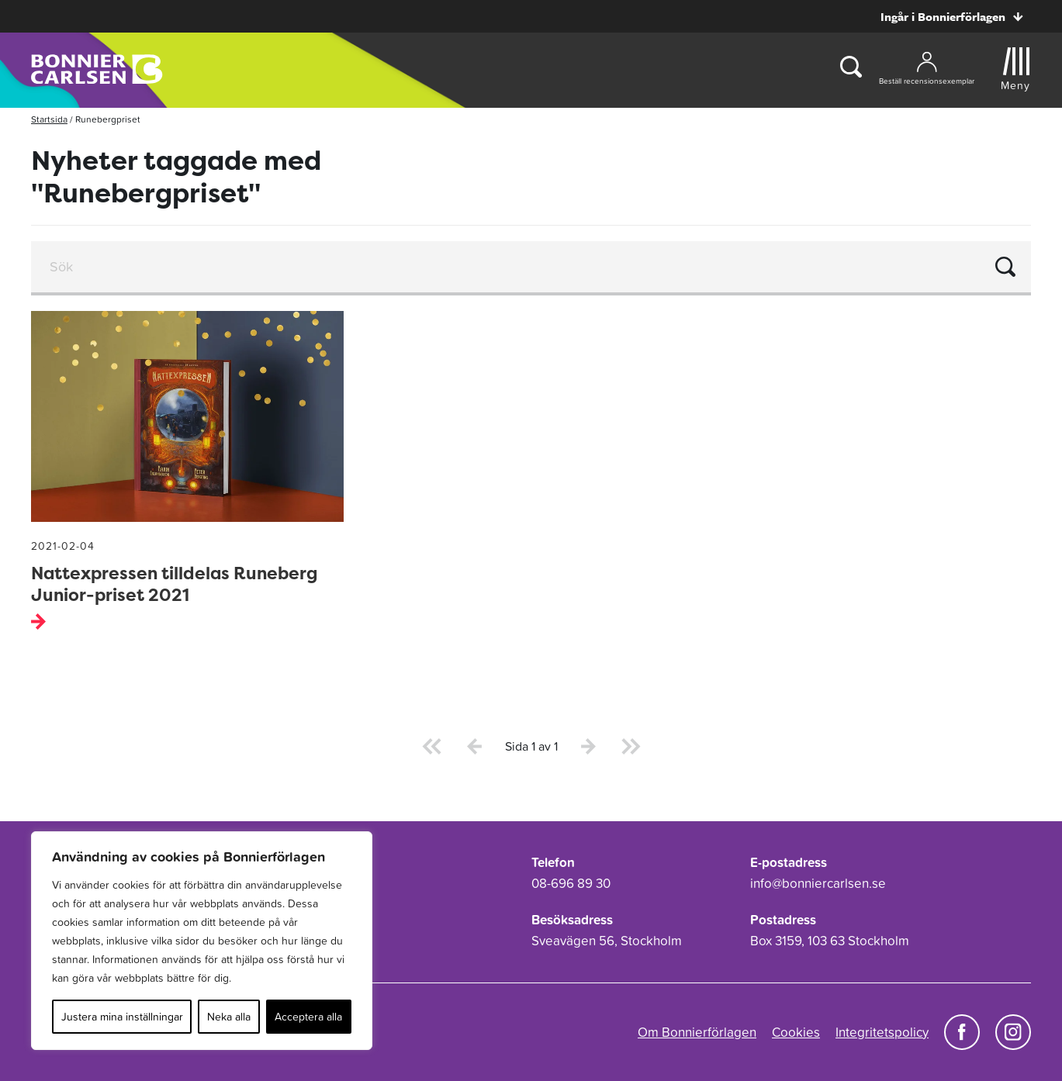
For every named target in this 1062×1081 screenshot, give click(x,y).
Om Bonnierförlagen (697, 1032)
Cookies (796, 1032)
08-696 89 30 (571, 883)
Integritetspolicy (882, 1032)
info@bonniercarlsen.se (818, 883)
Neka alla (229, 1016)
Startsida (49, 119)
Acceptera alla (308, 1016)
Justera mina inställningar (122, 1016)
